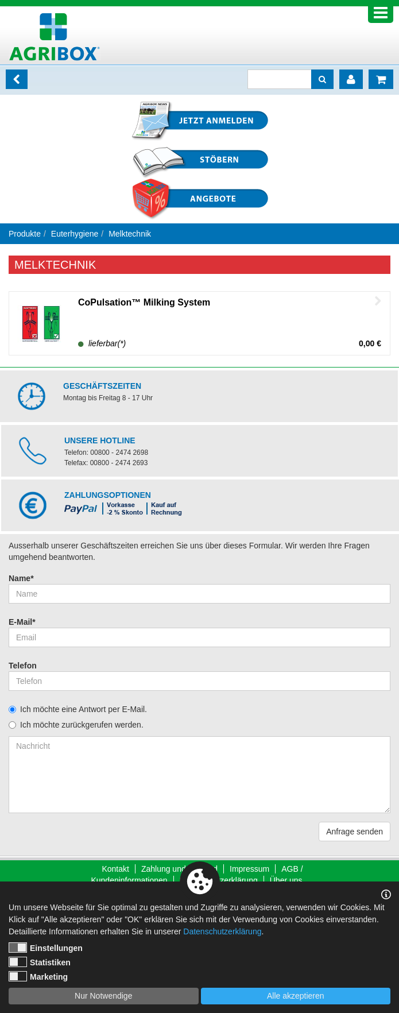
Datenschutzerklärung (222, 931)
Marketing (38, 976)
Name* (21, 578)
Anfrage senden (354, 831)
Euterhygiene (75, 233)
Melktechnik (130, 233)
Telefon (23, 665)
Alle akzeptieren (295, 995)
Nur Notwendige (103, 995)
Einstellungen (46, 947)
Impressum (249, 868)
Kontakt (115, 868)
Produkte (25, 233)
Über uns (286, 880)
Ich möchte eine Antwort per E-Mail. (83, 709)
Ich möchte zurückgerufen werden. (82, 724)
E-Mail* (22, 622)
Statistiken (40, 962)
